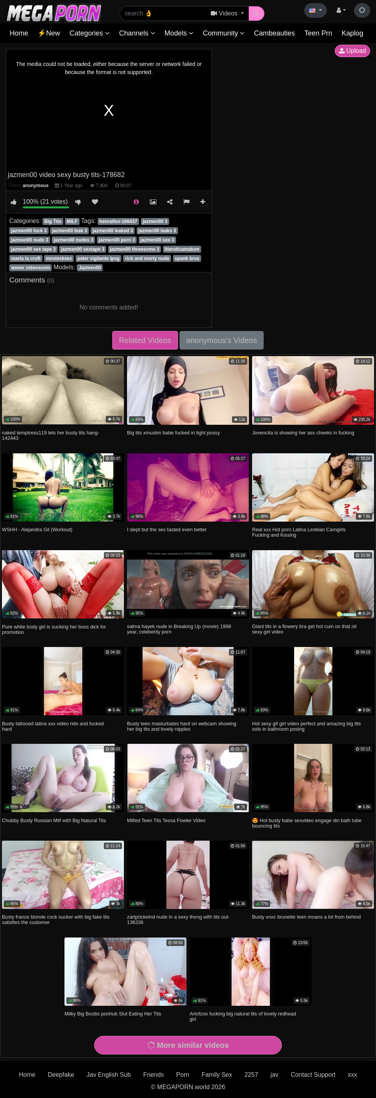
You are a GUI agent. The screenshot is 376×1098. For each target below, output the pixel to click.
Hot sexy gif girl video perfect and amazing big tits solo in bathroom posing (306, 726)
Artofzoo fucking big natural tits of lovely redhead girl (243, 1016)
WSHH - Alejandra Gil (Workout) (37, 529)
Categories (89, 33)
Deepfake (61, 1074)
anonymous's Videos (221, 340)
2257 (251, 1074)
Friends (153, 1074)
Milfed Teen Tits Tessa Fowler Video (166, 820)
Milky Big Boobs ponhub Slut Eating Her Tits (112, 1014)
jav (274, 1074)
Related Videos (145, 340)
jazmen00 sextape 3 (82, 249)
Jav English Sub (108, 1074)
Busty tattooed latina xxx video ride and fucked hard (53, 726)
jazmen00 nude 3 (29, 240)
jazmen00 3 (154, 221)
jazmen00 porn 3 (117, 240)
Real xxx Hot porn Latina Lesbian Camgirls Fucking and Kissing (299, 532)
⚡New (48, 33)
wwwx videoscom (30, 267)
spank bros (186, 258)
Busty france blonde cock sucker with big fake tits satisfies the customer (56, 919)
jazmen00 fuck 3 (29, 230)
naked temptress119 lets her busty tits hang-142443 (50, 435)
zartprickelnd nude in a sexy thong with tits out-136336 (178, 919)
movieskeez (59, 258)
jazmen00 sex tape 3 (33, 249)
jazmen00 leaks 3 (157, 230)
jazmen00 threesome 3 (134, 249)
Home (19, 33)
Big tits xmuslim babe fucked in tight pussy (173, 433)
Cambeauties (274, 33)
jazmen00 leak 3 (69, 230)
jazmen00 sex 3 (157, 240)
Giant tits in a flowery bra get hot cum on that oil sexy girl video (304, 629)
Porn (182, 1074)
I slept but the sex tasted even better (167, 529)
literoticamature (181, 249)
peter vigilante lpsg (98, 258)
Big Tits (52, 221)
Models (178, 33)
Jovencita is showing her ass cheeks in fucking (303, 433)
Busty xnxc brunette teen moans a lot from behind (306, 917)
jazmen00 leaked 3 (113, 230)
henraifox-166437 (118, 221)
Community (223, 33)
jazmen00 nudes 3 (73, 240)
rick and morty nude (147, 258)
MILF (72, 221)
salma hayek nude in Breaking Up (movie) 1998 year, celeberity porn (179, 629)
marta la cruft (26, 258)
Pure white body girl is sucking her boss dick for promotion (54, 629)
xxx (352, 1074)
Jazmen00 (90, 267)
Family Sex (217, 1074)
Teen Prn (318, 33)
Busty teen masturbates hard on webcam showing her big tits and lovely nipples (181, 726)
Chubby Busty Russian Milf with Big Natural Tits (54, 820)
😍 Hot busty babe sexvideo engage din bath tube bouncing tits (307, 823)
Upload (352, 50)
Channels (137, 33)
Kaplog (352, 33)
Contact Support (313, 1074)
